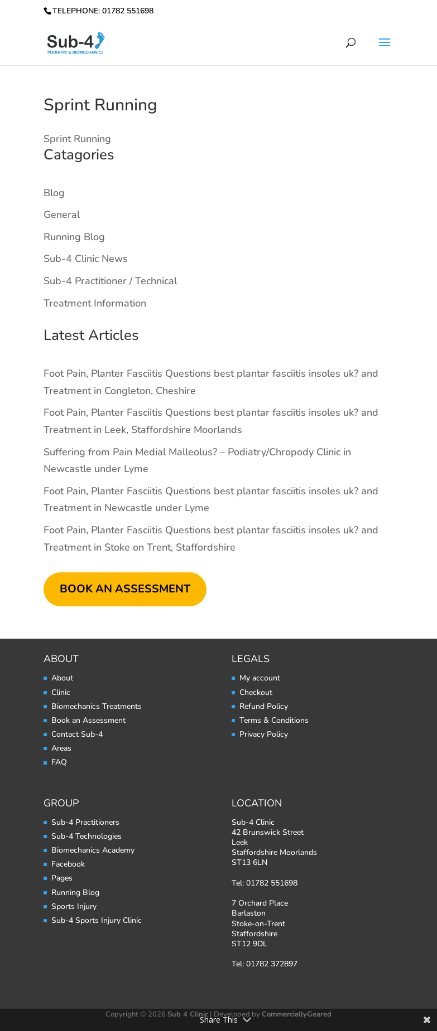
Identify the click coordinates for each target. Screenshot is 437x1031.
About (62, 678)
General (62, 214)
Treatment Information (95, 303)
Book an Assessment (88, 720)
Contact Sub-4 (77, 734)
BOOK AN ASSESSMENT (125, 588)
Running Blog (74, 237)
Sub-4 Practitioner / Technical (110, 281)
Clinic (60, 692)
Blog (54, 193)
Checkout (255, 692)
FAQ (59, 762)
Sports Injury (74, 906)
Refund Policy (263, 706)
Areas (61, 748)
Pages (62, 878)
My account (259, 678)
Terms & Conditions (274, 720)
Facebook (68, 864)
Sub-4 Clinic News (86, 258)
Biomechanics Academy (93, 850)
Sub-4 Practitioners (85, 822)
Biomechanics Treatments (96, 706)
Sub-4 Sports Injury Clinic (96, 920)
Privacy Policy (263, 734)
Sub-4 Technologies (86, 836)
